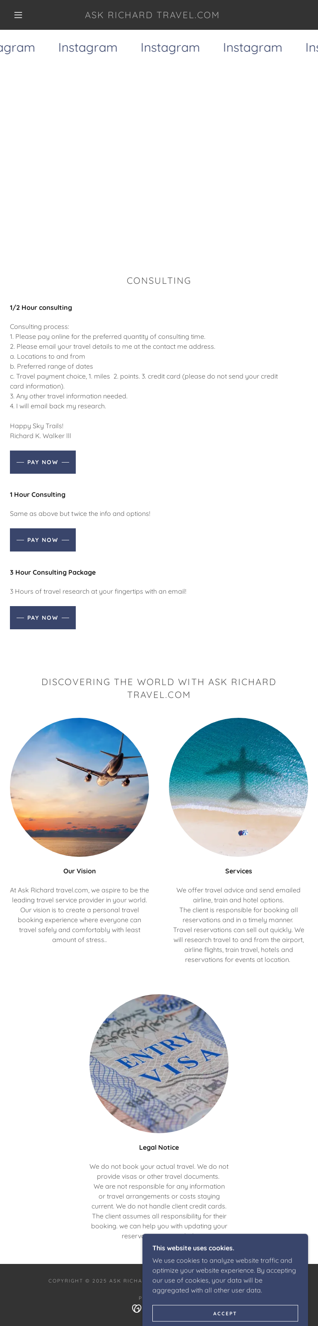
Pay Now (42, 462)
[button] (18, 15)
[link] (152, 16)
